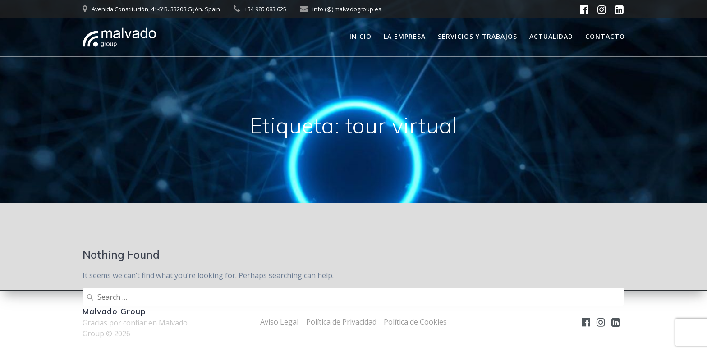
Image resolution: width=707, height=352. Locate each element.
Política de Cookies (415, 322)
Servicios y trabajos (477, 36)
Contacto (605, 36)
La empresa (405, 36)
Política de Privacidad (341, 322)
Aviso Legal (279, 322)
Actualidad (551, 36)
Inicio (360, 36)
